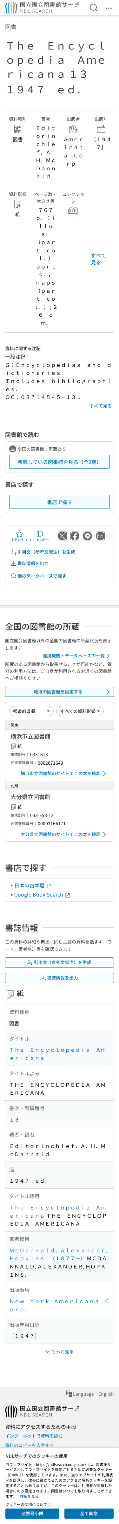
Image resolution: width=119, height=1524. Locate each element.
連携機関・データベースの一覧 (77, 656)
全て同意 (89, 1513)
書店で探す (59, 502)
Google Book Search (42, 894)
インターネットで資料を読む (34, 1436)
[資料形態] (80, 711)
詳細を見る (29, 1496)
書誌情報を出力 (29, 563)
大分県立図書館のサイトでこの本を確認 (64, 834)
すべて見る (98, 258)
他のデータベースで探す (38, 576)
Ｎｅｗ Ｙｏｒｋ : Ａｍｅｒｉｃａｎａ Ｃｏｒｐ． (59, 1305)
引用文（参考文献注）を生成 (42, 552)
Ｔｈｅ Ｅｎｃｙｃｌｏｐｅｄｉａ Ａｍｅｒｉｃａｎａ (57, 1054)
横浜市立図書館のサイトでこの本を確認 (64, 773)
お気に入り (19, 536)
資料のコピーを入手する (29, 1445)
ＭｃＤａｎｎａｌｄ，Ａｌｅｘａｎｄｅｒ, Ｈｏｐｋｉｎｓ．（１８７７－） (58, 1254)
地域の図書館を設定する (73, 692)
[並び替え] (31, 711)
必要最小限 (32, 1513)
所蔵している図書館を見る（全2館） (59, 462)
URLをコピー (39, 536)
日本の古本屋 (33, 885)
